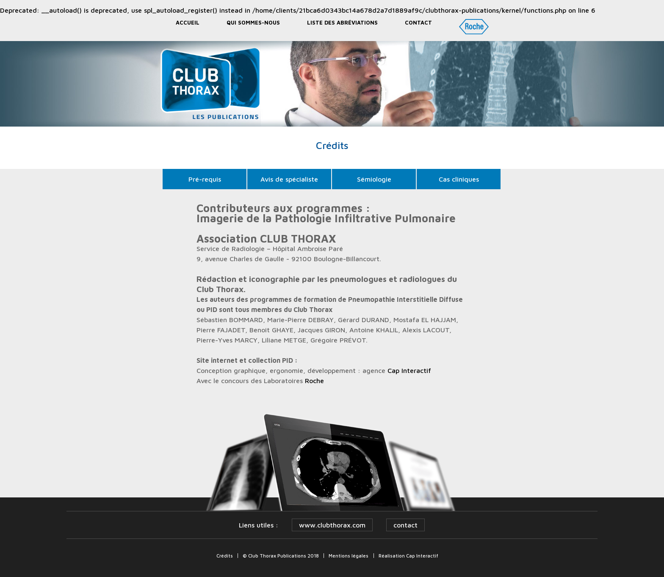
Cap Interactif (409, 370)
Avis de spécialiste (289, 179)
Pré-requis (204, 179)
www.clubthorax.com (332, 525)
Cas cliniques (459, 179)
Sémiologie (374, 179)
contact (405, 525)
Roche (314, 380)
